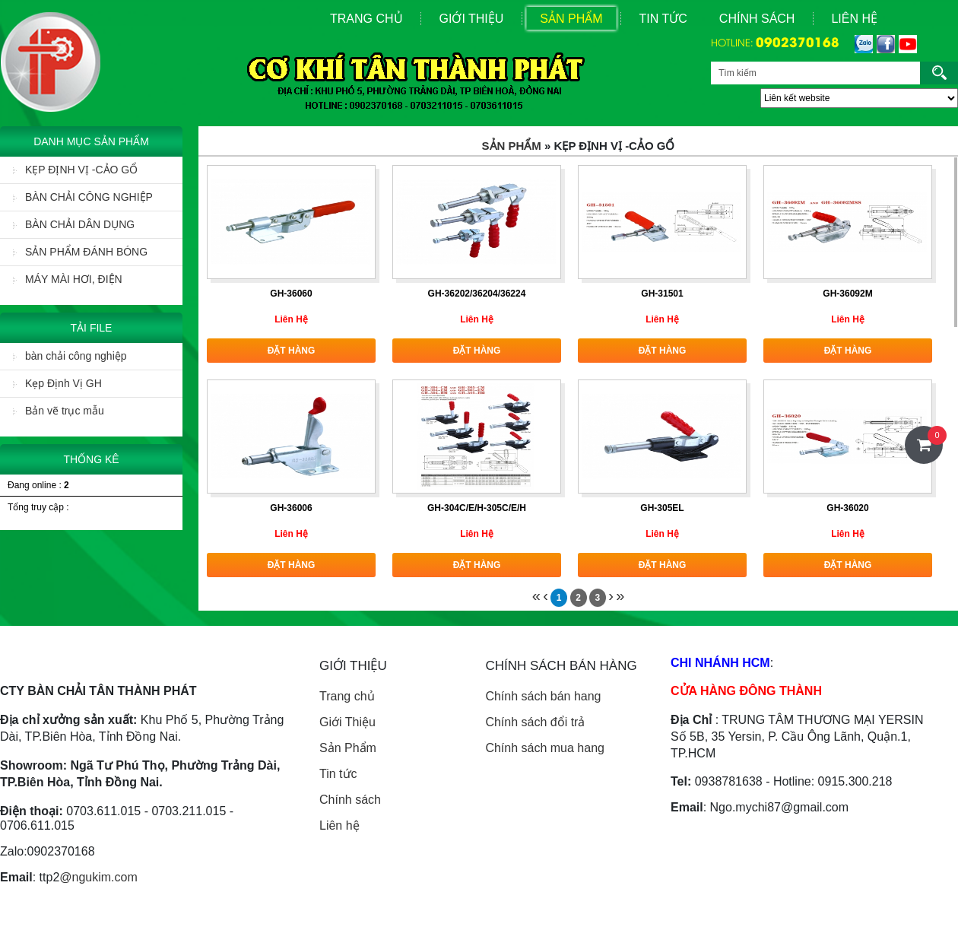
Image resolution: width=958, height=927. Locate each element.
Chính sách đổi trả (535, 722)
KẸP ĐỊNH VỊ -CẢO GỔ (75, 169)
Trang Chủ (366, 18)
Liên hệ (339, 825)
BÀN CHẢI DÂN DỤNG (74, 224)
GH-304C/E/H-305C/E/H (476, 508)
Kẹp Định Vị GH (57, 383)
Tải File (92, 328)
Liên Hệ (854, 18)
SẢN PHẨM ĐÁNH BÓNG (80, 252)
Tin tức (338, 773)
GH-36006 (291, 508)
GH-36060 (291, 293)
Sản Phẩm (571, 18)
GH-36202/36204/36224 (477, 293)
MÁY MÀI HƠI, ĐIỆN (67, 279)
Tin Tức (663, 18)
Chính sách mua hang (544, 747)
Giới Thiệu (471, 18)
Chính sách (757, 18)
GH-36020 (847, 508)
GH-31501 (662, 293)
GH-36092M (847, 293)
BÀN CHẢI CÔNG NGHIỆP (83, 197)
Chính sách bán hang (543, 696)
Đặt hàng (292, 350)
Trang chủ (347, 696)
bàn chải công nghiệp (70, 356)
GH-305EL (662, 508)
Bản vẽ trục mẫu (58, 411)
